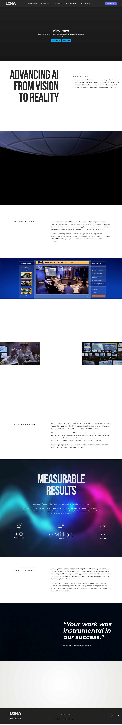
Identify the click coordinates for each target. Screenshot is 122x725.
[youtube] (115, 715)
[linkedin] (118, 715)
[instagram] (112, 715)
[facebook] (106, 715)
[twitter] (109, 715)
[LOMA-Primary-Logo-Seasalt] (10, 2)
